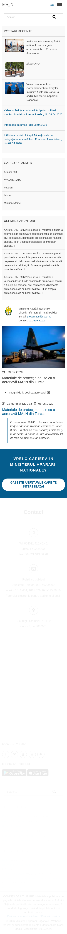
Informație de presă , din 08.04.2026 (25, 124)
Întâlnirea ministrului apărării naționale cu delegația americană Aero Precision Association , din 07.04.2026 (33, 139)
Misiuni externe (12, 203)
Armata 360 (10, 172)
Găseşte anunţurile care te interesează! (33, 484)
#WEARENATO (12, 179)
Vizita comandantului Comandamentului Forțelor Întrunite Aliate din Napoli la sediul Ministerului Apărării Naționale (42, 92)
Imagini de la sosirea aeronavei (29, 392)
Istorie (7, 195)
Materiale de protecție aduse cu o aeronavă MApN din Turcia (28, 412)
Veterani (8, 187)
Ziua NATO (33, 63)
